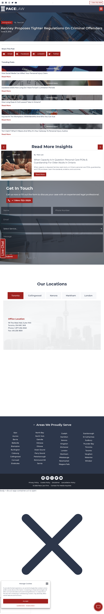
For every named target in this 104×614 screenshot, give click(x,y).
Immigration (6, 22)
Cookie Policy (21, 605)
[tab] (15, 295)
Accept (25, 601)
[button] (47, 584)
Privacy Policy (30, 605)
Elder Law (16, 155)
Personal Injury (52, 69)
